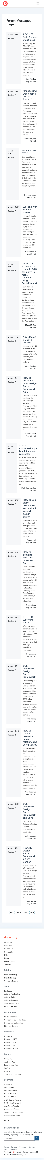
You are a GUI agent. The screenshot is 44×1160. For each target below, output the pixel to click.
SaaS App (8, 1068)
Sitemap (7, 964)
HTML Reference (11, 1097)
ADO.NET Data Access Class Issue (30, 37)
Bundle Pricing (10, 978)
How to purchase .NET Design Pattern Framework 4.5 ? (30, 384)
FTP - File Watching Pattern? (28, 620)
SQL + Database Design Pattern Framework (29, 671)
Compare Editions (11, 981)
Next (32, 913)
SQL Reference (10, 1090)
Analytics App (9, 1062)
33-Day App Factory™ (13, 1074)
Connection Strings (11, 1109)
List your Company (11, 1026)
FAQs (6, 955)
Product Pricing (10, 975)
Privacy (14, 1147)
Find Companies (10, 1017)
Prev (12, 913)
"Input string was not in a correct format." (30, 95)
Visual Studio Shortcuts (13, 1112)
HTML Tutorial (10, 1094)
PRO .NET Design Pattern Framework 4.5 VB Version (29, 854)
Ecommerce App (11, 1065)
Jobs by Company (11, 1003)
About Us (8, 942)
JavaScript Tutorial (11, 1106)
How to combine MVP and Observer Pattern (28, 558)
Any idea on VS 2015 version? (29, 340)
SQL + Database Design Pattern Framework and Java (29, 810)
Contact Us (8, 952)
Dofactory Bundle (11, 1048)
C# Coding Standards (12, 1103)
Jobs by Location (11, 1000)
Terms (6, 1147)
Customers (8, 949)
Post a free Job (10, 1006)
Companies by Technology (15, 1020)
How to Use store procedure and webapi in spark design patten (29, 508)
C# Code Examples (12, 1115)
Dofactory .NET (10, 1039)
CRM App (8, 1071)
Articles (7, 1120)
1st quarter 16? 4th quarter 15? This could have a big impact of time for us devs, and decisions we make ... (30, 354)
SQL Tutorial (9, 1087)
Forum (6, 958)
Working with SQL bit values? (30, 209)
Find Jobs (8, 991)
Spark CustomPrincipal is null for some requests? (28, 449)
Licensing (13, 1149)
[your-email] (19, 1138)
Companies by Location (13, 1023)
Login (6, 961)
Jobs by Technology (12, 994)
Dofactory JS (9, 1045)
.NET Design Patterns (13, 1100)
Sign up (13, 961)
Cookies (22, 1147)
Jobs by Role (9, 997)
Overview (8, 1036)
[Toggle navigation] (38, 3)
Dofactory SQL (10, 1042)
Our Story (8, 946)
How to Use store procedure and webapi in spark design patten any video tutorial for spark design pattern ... (30, 528)
